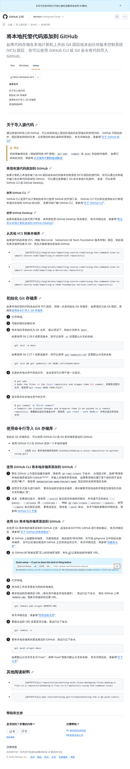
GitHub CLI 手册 (27, 511)
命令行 (34, 24)
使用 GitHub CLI (18, 193)
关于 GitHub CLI (93, 203)
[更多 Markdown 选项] (38, 77)
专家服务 (63, 756)
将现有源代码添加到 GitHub (29, 168)
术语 (32, 756)
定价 (54, 756)
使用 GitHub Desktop (21, 213)
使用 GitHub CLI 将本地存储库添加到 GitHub (41, 467)
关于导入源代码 (22, 124)
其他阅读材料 (20, 671)
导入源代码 (21, 24)
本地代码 (45, 24)
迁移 (10, 24)
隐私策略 (10, 737)
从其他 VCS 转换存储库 (25, 233)
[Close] (120, 5)
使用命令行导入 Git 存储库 (27, 310)
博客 (72, 756)
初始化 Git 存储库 (23, 298)
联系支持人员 (74, 735)
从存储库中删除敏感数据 (48, 158)
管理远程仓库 (46, 615)
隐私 (39, 756)
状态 (46, 756)
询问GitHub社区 (76, 730)
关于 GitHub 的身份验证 (34, 532)
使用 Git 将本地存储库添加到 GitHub (35, 521)
